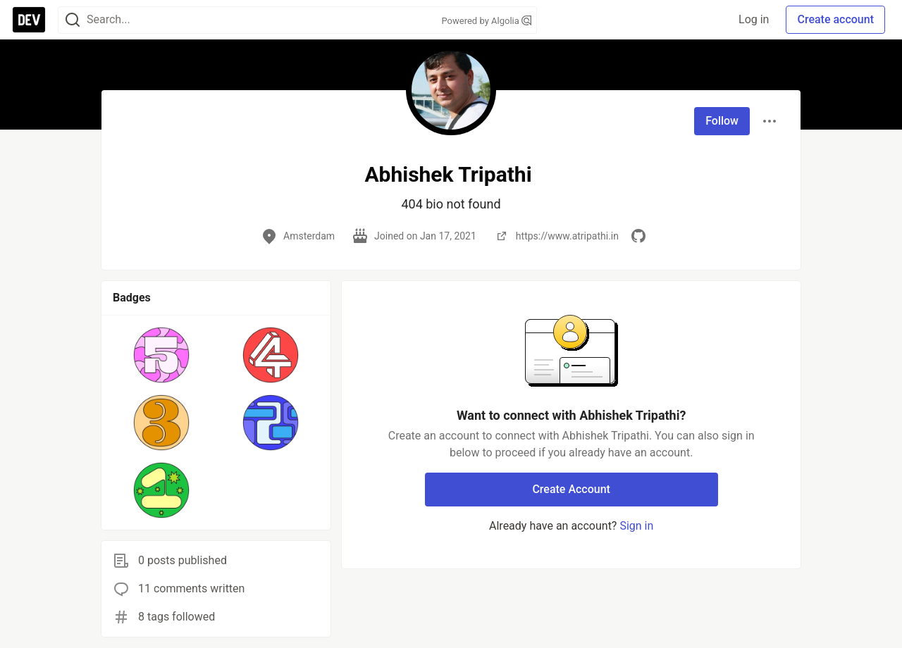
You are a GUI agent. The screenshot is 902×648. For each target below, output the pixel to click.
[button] (162, 355)
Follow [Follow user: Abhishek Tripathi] (722, 120)
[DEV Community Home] (29, 20)
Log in (754, 19)
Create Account (571, 489)
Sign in (636, 525)
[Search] (72, 20)
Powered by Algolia (486, 20)
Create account (835, 19)
